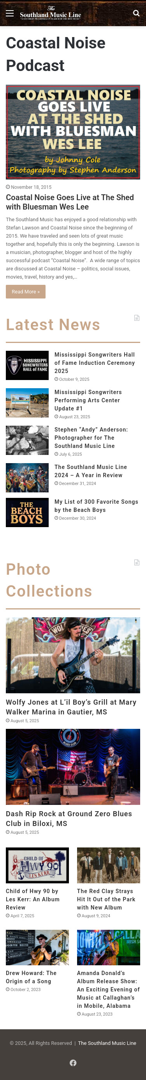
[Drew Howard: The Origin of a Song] (37, 947)
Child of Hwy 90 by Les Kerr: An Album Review (33, 899)
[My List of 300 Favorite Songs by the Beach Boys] (27, 512)
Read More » (26, 292)
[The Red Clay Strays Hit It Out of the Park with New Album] (108, 865)
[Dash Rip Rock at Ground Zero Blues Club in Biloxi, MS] (73, 767)
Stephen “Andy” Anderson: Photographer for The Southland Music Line (91, 437)
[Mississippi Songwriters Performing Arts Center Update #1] (27, 402)
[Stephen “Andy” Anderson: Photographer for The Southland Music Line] (27, 440)
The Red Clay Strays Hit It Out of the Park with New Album (106, 899)
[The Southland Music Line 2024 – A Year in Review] (27, 477)
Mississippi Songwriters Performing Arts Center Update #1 (88, 400)
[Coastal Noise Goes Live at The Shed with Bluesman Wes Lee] (73, 132)
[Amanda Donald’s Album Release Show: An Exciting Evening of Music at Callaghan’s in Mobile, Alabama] (108, 947)
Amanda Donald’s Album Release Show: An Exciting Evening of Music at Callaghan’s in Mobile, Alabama (108, 989)
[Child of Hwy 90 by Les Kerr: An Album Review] (37, 865)
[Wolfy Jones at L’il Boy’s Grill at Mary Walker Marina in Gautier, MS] (73, 655)
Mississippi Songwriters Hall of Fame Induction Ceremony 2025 (95, 363)
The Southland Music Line (107, 1043)
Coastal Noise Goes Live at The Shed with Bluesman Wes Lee (70, 202)
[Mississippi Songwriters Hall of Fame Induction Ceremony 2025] (27, 365)
